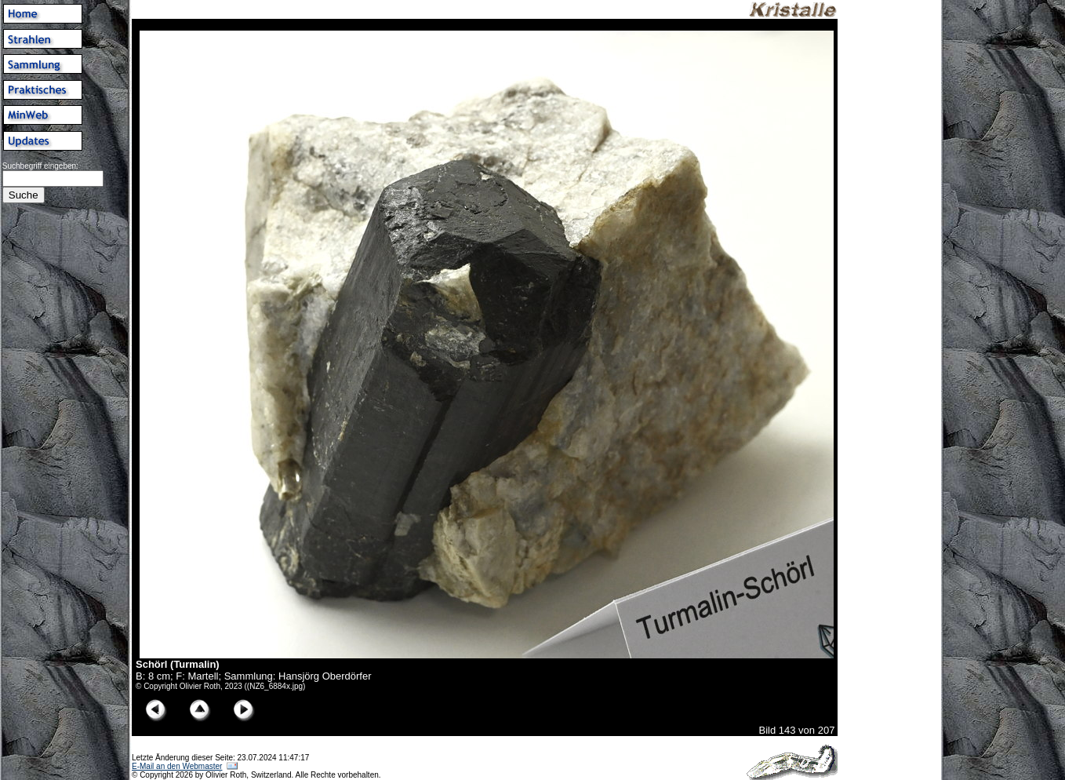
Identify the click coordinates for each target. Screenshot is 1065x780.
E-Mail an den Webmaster (177, 766)
